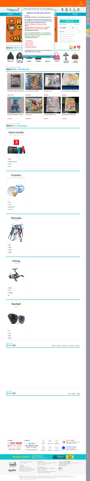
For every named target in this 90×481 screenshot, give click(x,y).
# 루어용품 (10, 292)
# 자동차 (10, 250)
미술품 (36, 8)
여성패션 (53, 345)
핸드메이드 (78, 345)
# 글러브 (10, 338)
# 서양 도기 (10, 209)
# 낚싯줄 (10, 288)
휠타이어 (33, 8)
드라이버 (41, 8)
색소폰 (44, 8)
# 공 (9, 331)
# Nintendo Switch (12, 161)
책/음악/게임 (65, 345)
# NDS (9, 159)
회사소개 (21, 461)
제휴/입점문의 (25, 462)
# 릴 (9, 295)
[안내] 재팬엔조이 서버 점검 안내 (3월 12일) (68, 41)
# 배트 (9, 335)
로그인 (62, 5)
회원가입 (66, 5)
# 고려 (9, 204)
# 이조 (9, 202)
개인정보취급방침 (29, 461)
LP (31, 8)
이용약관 (24, 461)
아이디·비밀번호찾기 (64, 24)
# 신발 (9, 333)
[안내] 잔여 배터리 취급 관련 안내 (66, 38)
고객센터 (79, 5)
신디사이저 (48, 8)
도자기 (38, 8)
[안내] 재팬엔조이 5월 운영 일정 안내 (67, 36)
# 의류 (9, 290)
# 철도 (9, 245)
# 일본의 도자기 (11, 207)
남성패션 (59, 345)
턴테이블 (29, 8)
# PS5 (9, 166)
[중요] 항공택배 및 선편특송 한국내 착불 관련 (68, 34)
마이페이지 (70, 5)
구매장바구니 (75, 5)
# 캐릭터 (10, 252)
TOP (88, 479)
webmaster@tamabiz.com (26, 471)
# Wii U (9, 164)
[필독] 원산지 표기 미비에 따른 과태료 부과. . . (68, 40)
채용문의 (21, 462)
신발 (69, 393)
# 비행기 (10, 247)
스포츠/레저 (71, 345)
